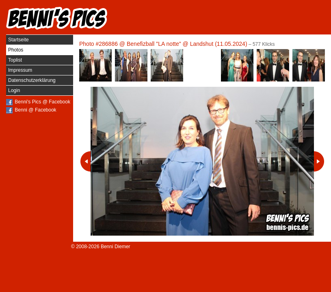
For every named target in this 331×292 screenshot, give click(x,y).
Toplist (15, 60)
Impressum (20, 70)
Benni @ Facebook (35, 110)
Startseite (18, 40)
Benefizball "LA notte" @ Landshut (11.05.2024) (187, 44)
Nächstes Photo (319, 161)
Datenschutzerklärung (32, 80)
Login (14, 90)
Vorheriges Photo (85, 161)
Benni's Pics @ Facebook (42, 102)
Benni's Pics (57, 18)
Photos (15, 50)
